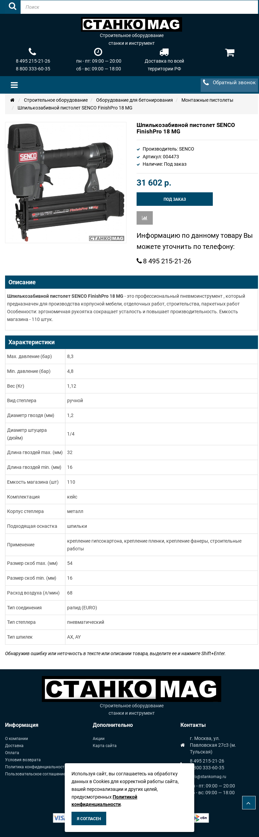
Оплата (12, 752)
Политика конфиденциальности (36, 767)
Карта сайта (105, 745)
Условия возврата (23, 760)
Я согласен (89, 818)
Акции (99, 738)
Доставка (14, 745)
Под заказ (175, 199)
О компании (16, 738)
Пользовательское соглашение (35, 774)
